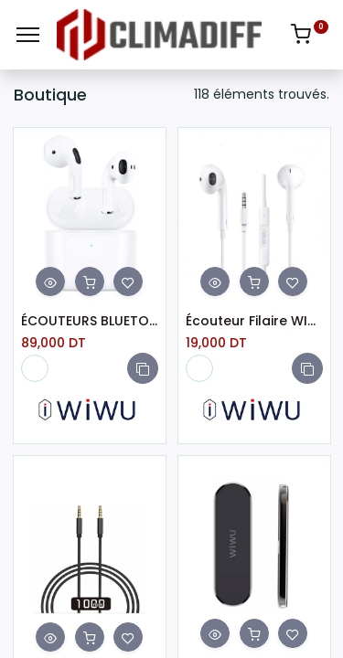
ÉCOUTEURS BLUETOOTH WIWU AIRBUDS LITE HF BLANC (89, 321)
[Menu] (28, 34)
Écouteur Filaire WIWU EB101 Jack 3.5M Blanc (254, 321)
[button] (142, 368)
